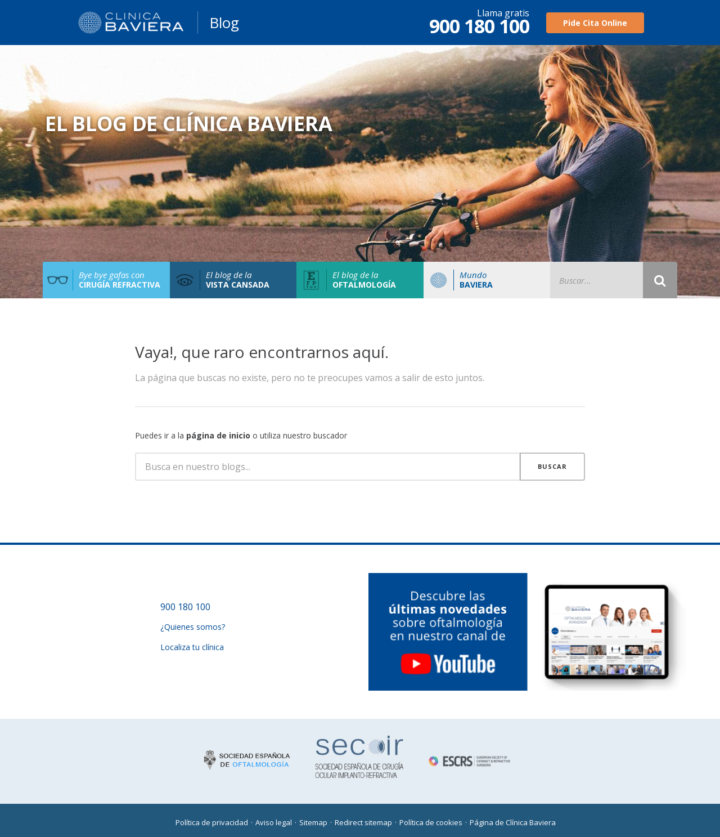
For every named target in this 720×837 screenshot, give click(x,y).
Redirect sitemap (363, 822)
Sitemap (313, 822)
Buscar (552, 466)
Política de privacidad (212, 822)
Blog (224, 22)
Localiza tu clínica (192, 647)
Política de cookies (430, 822)
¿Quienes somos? (192, 626)
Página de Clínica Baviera (513, 822)
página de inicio (218, 435)
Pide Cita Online (595, 22)
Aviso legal (273, 822)
